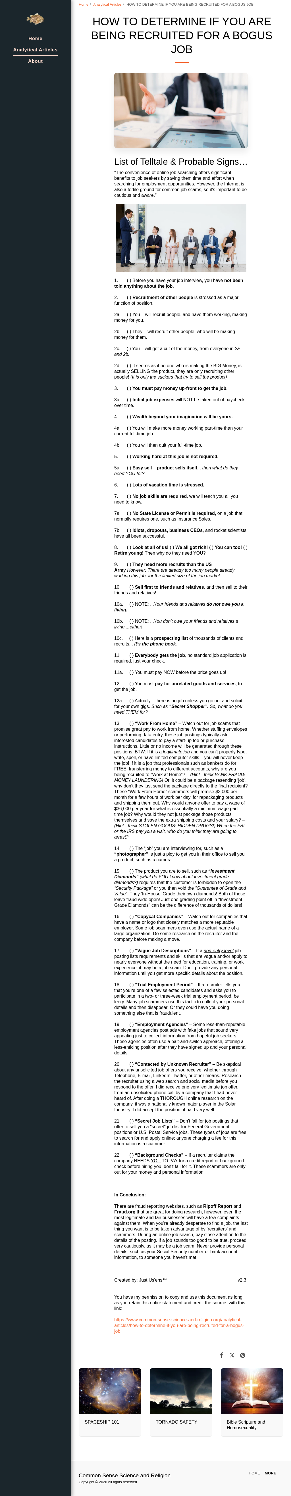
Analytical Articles (107, 4)
